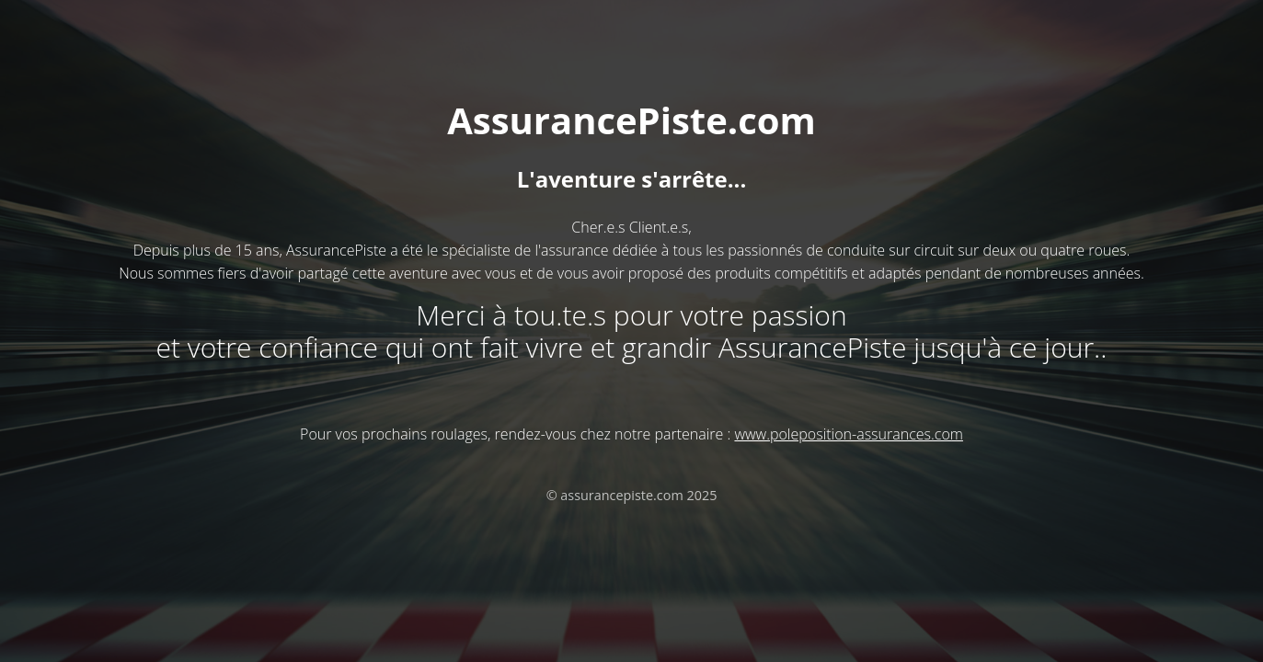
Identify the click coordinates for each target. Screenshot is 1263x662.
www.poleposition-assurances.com (848, 434)
